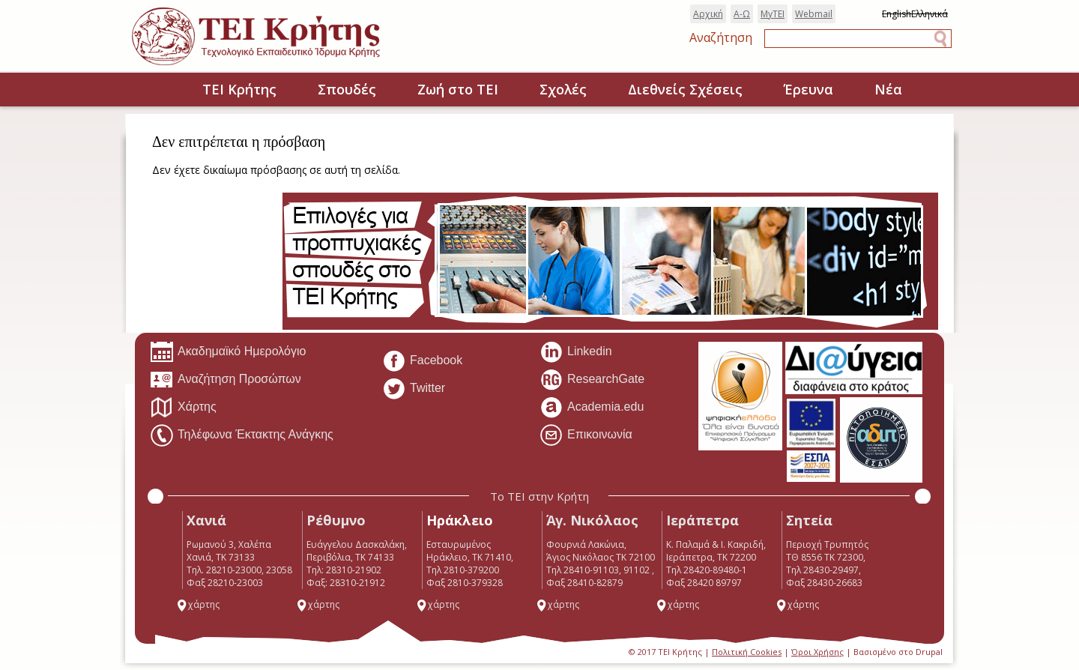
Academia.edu (592, 408)
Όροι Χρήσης (817, 651)
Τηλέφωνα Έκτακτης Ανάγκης (241, 435)
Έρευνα (808, 89)
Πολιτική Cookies (747, 651)
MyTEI (773, 13)
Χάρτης (183, 408)
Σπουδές (347, 89)
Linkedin (576, 352)
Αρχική (708, 13)
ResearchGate (592, 380)
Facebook (422, 361)
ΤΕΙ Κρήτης (239, 89)
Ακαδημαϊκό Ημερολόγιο (228, 352)
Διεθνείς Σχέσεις (685, 89)
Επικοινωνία (586, 435)
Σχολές (563, 89)
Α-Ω (742, 13)
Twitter (413, 389)
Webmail (813, 13)
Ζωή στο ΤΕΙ (457, 89)
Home (156, 90)
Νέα (888, 89)
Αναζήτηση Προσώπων (225, 380)
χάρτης (198, 604)
